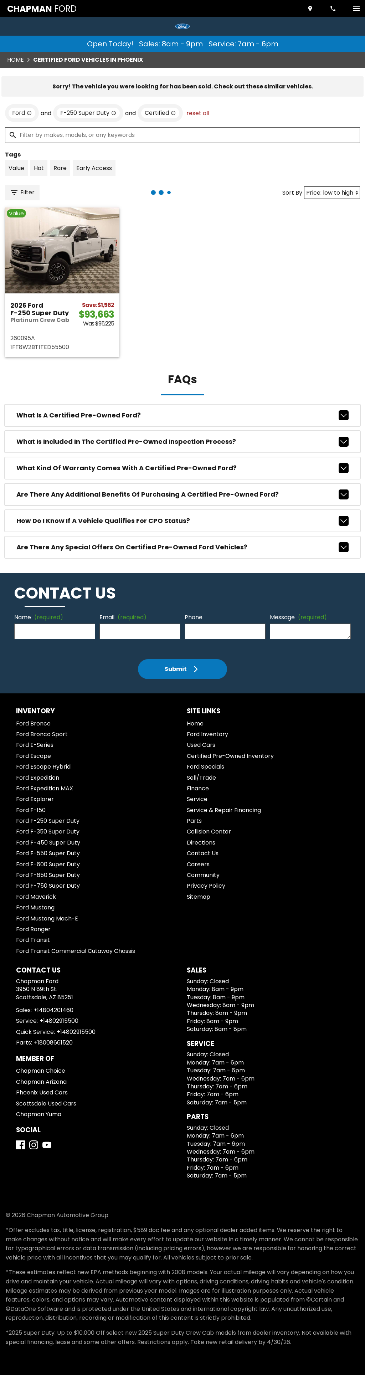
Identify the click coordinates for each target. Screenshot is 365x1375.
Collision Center (209, 831)
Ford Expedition (37, 778)
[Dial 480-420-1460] (333, 8)
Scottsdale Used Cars (46, 1103)
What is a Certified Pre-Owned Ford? (182, 415)
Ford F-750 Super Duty (48, 886)
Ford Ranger (33, 929)
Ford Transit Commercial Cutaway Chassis (75, 951)
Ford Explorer (35, 799)
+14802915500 (59, 1021)
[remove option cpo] (160, 113)
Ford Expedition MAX (44, 788)
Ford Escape (33, 756)
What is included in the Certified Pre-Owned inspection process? (182, 442)
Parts (194, 821)
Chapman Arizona (41, 1082)
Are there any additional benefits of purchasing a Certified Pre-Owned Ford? (182, 494)
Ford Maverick (36, 897)
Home (15, 60)
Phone (193, 617)
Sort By (292, 193)
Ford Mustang (35, 907)
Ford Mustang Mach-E (47, 918)
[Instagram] (34, 1145)
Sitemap (198, 897)
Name (38, 617)
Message (298, 617)
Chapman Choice (40, 1071)
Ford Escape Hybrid (43, 767)
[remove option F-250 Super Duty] (88, 113)
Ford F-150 (31, 810)
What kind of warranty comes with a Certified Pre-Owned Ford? (182, 468)
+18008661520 (53, 1042)
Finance (198, 788)
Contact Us (203, 853)
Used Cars (201, 745)
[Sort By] (332, 192)
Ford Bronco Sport (42, 734)
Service (197, 799)
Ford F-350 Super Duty (47, 831)
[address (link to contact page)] (310, 8)
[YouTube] (47, 1145)
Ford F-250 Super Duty (47, 821)
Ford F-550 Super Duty (48, 853)
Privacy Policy (206, 886)
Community (203, 875)
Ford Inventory (207, 734)
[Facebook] (20, 1145)
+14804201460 (53, 1010)
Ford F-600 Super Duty (48, 864)
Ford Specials (205, 767)
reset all (197, 113)
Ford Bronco (33, 723)
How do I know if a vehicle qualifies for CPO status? (182, 521)
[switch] (356, 8)
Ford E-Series (34, 745)
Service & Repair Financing (224, 810)
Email (122, 617)
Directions (201, 842)
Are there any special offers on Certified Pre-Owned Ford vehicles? (182, 547)
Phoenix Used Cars (42, 1092)
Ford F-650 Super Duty (48, 875)
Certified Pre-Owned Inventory (230, 756)
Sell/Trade (201, 778)
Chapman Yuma (38, 1114)
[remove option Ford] (22, 113)
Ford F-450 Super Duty (48, 842)
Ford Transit (33, 940)
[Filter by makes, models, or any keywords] (182, 135)
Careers (198, 864)
